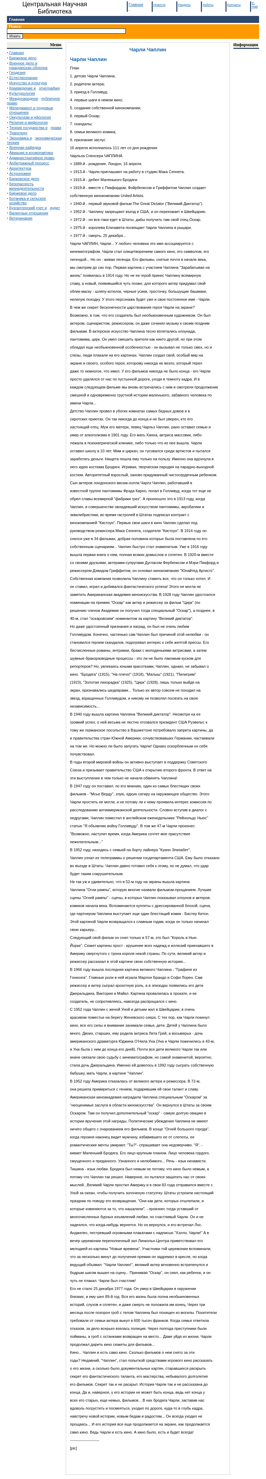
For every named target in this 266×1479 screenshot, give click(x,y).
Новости (159, 5)
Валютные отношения (28, 213)
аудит (55, 208)
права (56, 128)
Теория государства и (28, 128)
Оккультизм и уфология (30, 117)
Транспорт (18, 133)
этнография (49, 88)
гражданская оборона (28, 68)
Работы (208, 5)
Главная (17, 19)
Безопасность (21, 184)
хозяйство (18, 203)
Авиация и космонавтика (31, 153)
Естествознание (23, 78)
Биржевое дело (23, 58)
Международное (23, 98)
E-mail (255, 4)
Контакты (234, 5)
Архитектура (20, 168)
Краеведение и (22, 88)
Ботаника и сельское (27, 198)
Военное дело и (23, 63)
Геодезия (17, 72)
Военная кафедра (25, 147)
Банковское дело (24, 179)
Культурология (22, 93)
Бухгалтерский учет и (28, 208)
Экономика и (20, 138)
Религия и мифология (28, 122)
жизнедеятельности (26, 188)
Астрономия (20, 173)
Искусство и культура (28, 83)
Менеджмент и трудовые (31, 108)
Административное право (32, 158)
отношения (18, 112)
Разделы (184, 5)
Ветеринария (21, 218)
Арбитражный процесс (29, 163)
